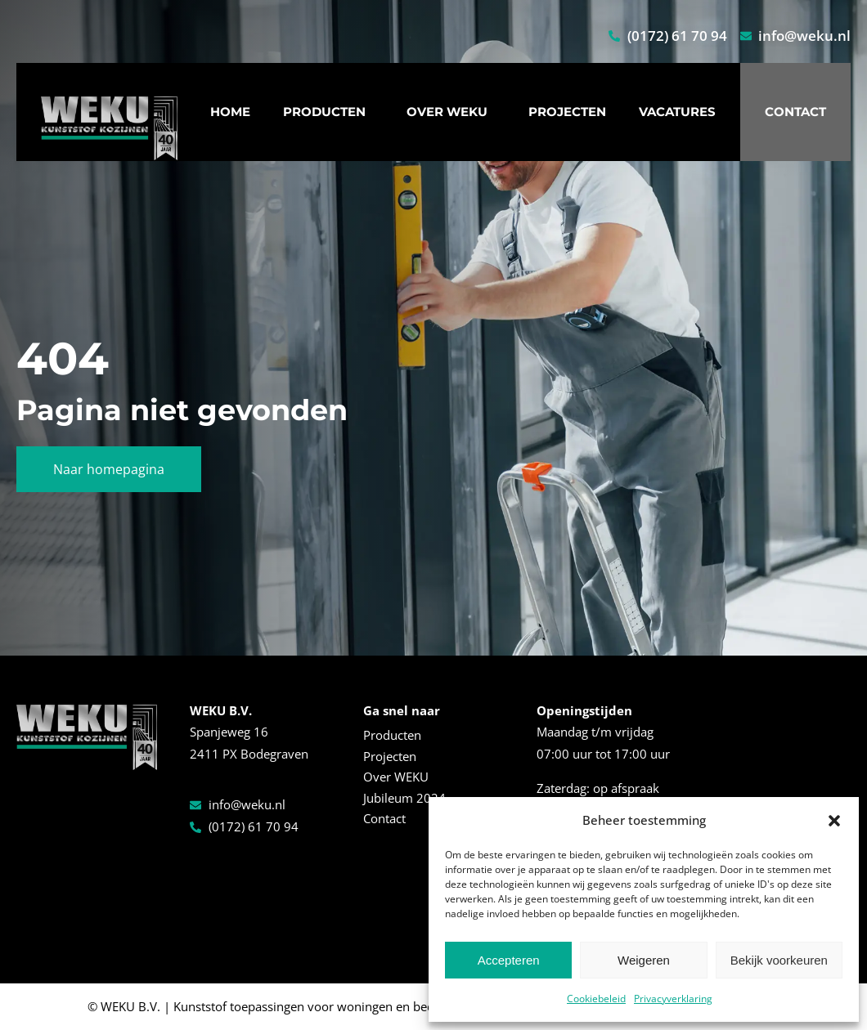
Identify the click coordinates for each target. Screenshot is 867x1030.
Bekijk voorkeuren (779, 960)
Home (230, 111)
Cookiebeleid (596, 998)
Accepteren (509, 960)
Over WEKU (451, 112)
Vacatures (677, 111)
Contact (795, 111)
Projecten (567, 111)
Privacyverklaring (673, 998)
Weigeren (644, 960)
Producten (328, 112)
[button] (834, 821)
